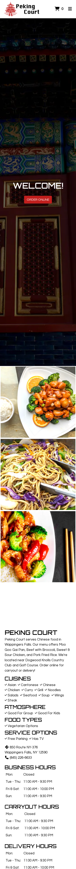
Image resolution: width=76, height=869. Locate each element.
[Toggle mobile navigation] (70, 9)
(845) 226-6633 (18, 758)
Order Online (38, 199)
